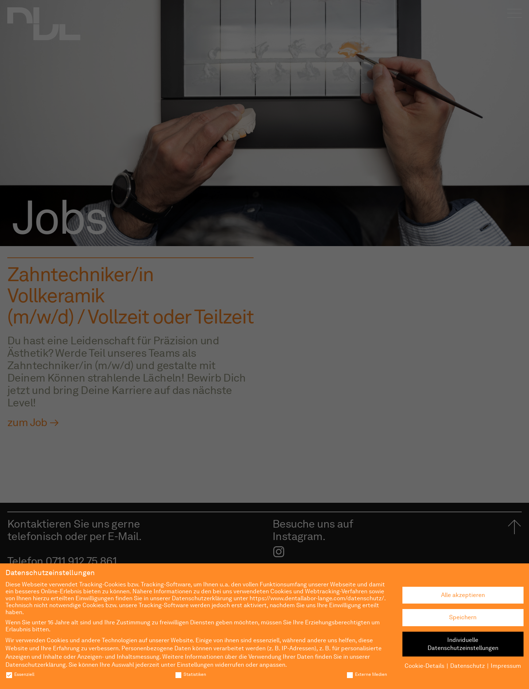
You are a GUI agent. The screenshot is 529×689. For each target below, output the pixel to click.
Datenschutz (467, 665)
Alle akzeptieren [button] (463, 595)
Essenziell (19, 674)
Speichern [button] (462, 617)
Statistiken (190, 674)
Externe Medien (366, 674)
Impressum (506, 665)
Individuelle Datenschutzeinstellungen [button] (463, 643)
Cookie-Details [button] (424, 665)
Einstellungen (195, 664)
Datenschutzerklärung (35, 664)
